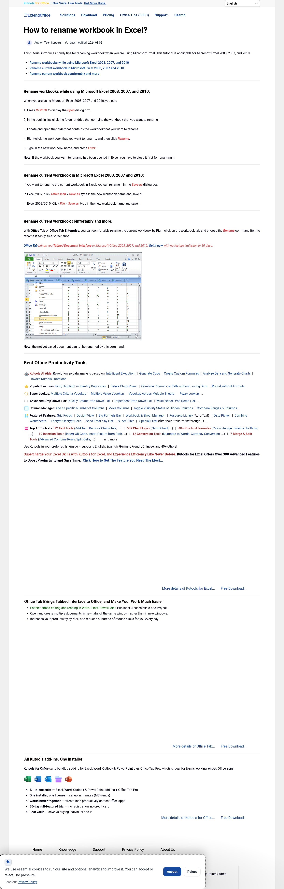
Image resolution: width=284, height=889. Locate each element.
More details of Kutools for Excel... (188, 588)
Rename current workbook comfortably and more (64, 74)
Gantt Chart (160, 428)
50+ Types (138, 428)
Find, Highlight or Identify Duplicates (80, 386)
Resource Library (181, 415)
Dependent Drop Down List (133, 401)
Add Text (81, 428)
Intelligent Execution (120, 373)
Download (89, 15)
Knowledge (67, 849)
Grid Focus (64, 415)
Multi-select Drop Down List (176, 401)
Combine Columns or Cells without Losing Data (174, 386)
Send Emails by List (99, 421)
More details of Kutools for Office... (188, 818)
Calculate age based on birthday (235, 428)
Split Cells (83, 439)
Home (37, 849)
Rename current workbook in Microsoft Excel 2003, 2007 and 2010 (77, 68)
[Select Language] (242, 3)
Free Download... (234, 588)
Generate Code (149, 373)
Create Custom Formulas (181, 373)
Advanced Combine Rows (57, 439)
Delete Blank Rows (124, 386)
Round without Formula (228, 386)
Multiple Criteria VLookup (68, 393)
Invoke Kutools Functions (48, 379)
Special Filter (148, 421)
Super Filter (126, 421)
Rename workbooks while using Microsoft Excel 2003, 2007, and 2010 (79, 63)
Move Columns (118, 408)
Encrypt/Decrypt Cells (66, 421)
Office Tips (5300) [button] (134, 15)
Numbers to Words (176, 434)
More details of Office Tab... (194, 746)
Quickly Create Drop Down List (89, 401)
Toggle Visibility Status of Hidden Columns (163, 408)
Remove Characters (102, 428)
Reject (192, 872)
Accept (172, 872)
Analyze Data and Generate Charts (227, 373)
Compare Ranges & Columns (217, 408)
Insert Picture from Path (105, 434)
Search (179, 15)
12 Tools (64, 428)
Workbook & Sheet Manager (145, 415)
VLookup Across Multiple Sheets (151, 393)
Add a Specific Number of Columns (80, 408)
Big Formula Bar (110, 415)
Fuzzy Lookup (189, 393)
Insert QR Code (76, 434)
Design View (85, 415)
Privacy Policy (133, 849)
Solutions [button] (67, 15)
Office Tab (31, 245)
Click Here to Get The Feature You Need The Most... (123, 460)
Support (161, 15)
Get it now (156, 245)
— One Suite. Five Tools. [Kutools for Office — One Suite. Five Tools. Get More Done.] (64, 3)
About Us (168, 849)
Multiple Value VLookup (107, 393)
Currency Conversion (205, 434)
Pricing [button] (108, 15)
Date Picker (222, 415)
